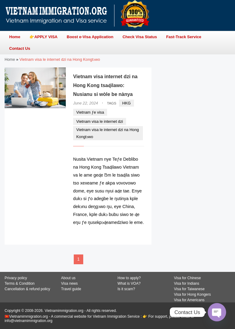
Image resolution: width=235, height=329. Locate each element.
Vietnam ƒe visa (90, 112)
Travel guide (71, 289)
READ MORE (126, 234)
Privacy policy (16, 278)
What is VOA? (129, 283)
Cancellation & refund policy (27, 289)
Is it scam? (126, 289)
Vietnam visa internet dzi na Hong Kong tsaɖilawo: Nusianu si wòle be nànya (105, 85)
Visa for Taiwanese (189, 289)
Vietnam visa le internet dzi (99, 121)
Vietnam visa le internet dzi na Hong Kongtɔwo (107, 133)
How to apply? (129, 278)
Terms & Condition (20, 283)
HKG (126, 103)
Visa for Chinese (187, 278)
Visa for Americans (189, 300)
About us (68, 278)
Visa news (69, 283)
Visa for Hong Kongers (192, 294)
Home (10, 59)
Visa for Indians (187, 283)
